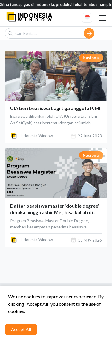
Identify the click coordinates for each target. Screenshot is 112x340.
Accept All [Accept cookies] (21, 329)
